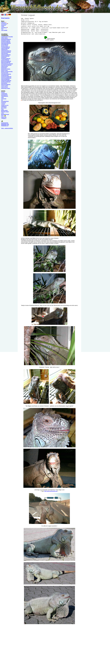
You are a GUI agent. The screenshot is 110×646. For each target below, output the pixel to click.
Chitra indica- (4, 38)
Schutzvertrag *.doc (5, 123)
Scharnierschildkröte (6, 76)
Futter (2, 26)
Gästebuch (4, 106)
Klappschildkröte (5, 56)
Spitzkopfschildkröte (6, 80)
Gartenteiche (4, 94)
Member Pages (5, 111)
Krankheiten (4, 23)
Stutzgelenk (4, 83)
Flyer (2, 109)
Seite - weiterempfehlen (7, 128)
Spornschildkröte (5, 79)
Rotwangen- (4, 67)
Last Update (4, 30)
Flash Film (3, 117)
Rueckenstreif (4, 72)
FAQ (2, 29)
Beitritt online (4, 110)
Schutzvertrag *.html (5, 124)
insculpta (10, 36)
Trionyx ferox (4, 87)
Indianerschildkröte (6, 54)
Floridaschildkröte (5, 47)
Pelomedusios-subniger (7, 63)
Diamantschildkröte (6, 43)
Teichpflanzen (4, 96)
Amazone (3, 102)
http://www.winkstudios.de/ (50, 491)
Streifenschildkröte (5, 81)
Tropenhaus (4, 93)
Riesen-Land (4, 70)
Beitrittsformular (5, 114)
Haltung (3, 22)
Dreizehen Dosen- (5, 40)
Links (2, 113)
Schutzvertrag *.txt (4, 125)
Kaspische (3, 57)
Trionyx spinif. (4, 85)
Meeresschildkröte (5, 62)
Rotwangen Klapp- (5, 69)
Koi (2, 100)
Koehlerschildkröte (5, 58)
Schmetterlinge (5, 101)
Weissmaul (5, 88)
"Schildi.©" (3, 118)
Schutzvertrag (4, 122)
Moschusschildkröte (6, 61)
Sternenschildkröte (5, 84)
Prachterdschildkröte (6, 65)
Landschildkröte (5, 59)
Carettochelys (4, 36)
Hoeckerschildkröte (6, 52)
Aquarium (3, 25)
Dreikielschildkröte (5, 41)
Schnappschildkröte (6, 74)
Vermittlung (4, 27)
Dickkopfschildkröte (6, 39)
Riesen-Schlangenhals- (7, 71)
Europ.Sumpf (4, 45)
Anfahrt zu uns (4, 105)
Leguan (3, 103)
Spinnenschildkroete (6, 78)
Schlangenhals (4, 75)
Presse (3, 92)
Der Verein (3, 107)
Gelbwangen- (4, 49)
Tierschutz (3, 98)
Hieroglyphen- (4, 53)
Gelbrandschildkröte (6, 50)
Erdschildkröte (4, 44)
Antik (2, 97)
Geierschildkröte (5, 48)
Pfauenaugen (4, 66)
